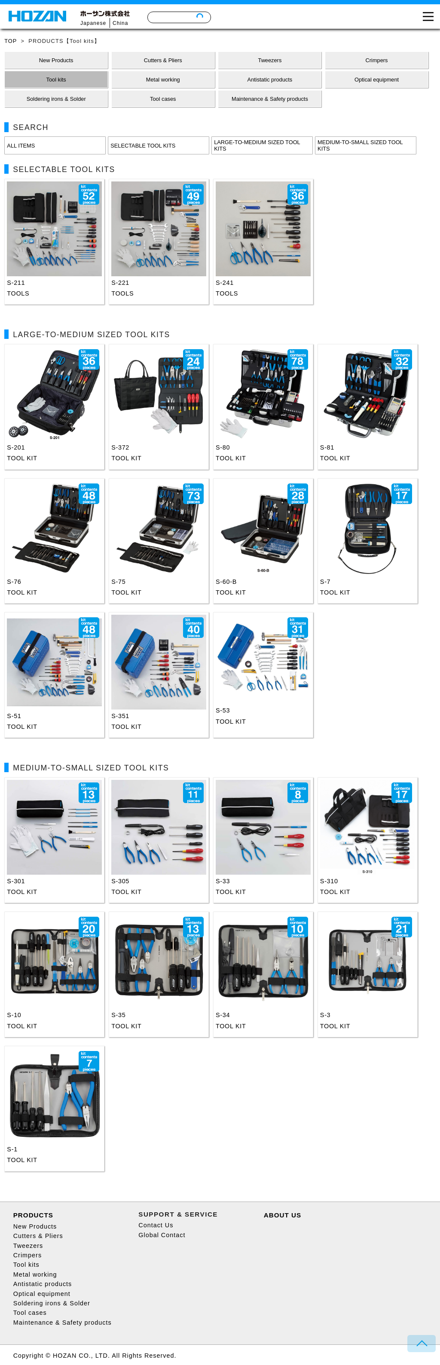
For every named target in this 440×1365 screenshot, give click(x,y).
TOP (10, 41)
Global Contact (161, 1235)
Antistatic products (42, 1283)
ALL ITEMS (21, 145)
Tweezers (28, 1245)
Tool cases (30, 1312)
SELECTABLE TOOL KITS (142, 145)
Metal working (35, 1274)
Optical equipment (41, 1293)
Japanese (93, 23)
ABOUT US (282, 1215)
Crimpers (27, 1255)
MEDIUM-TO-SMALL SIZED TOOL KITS (360, 145)
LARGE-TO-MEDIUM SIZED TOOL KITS (257, 145)
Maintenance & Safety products (62, 1322)
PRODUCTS (33, 1215)
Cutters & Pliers (38, 1235)
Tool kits (26, 1264)
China (120, 23)
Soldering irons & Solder (51, 1303)
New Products (35, 1226)
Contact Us (155, 1225)
